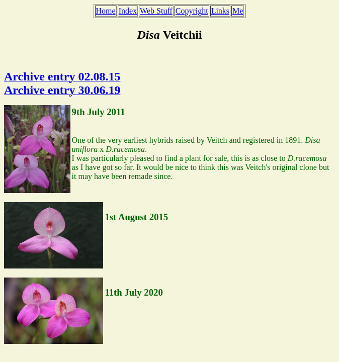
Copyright (192, 11)
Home (106, 11)
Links (220, 11)
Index (128, 11)
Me (237, 11)
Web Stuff (156, 11)
